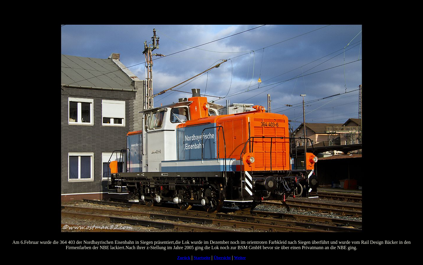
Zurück (183, 258)
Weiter (240, 258)
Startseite (202, 258)
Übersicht (222, 258)
